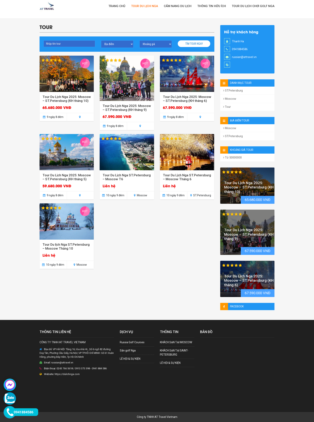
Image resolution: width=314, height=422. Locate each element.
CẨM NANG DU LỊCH (177, 6)
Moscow (229, 99)
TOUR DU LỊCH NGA (144, 6)
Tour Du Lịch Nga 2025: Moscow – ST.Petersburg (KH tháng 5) (66, 177)
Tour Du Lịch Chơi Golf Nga (253, 6)
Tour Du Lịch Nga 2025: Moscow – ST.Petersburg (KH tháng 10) (66, 99)
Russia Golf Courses (132, 342)
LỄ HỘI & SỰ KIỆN (130, 358)
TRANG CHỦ (116, 6)
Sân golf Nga (128, 350)
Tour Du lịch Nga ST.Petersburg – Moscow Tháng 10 (66, 246)
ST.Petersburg (233, 90)
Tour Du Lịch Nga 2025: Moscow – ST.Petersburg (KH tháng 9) (127, 108)
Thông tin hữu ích (211, 6)
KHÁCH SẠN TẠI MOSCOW (176, 342)
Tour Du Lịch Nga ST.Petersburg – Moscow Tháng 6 (187, 177)
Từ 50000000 (232, 157)
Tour (227, 107)
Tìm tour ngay (194, 43)
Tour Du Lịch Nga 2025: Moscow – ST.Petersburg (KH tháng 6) (187, 99)
